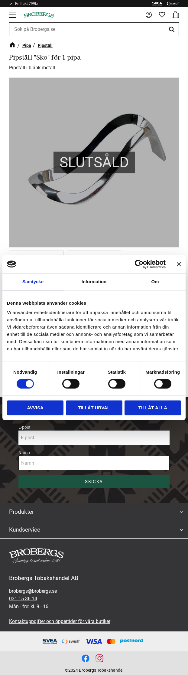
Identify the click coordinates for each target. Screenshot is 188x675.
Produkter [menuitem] (21, 511)
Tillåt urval (94, 407)
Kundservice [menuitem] (24, 529)
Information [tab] (94, 281)
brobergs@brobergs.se (33, 591)
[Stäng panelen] (179, 264)
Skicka (94, 481)
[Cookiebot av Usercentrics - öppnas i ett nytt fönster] (139, 264)
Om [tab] (155, 281)
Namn (24, 452)
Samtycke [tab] (33, 281)
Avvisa (35, 407)
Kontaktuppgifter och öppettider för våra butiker (59, 621)
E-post (24, 427)
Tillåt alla (152, 407)
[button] (13, 15)
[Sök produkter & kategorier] (94, 29)
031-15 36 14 (23, 598)
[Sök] (173, 29)
